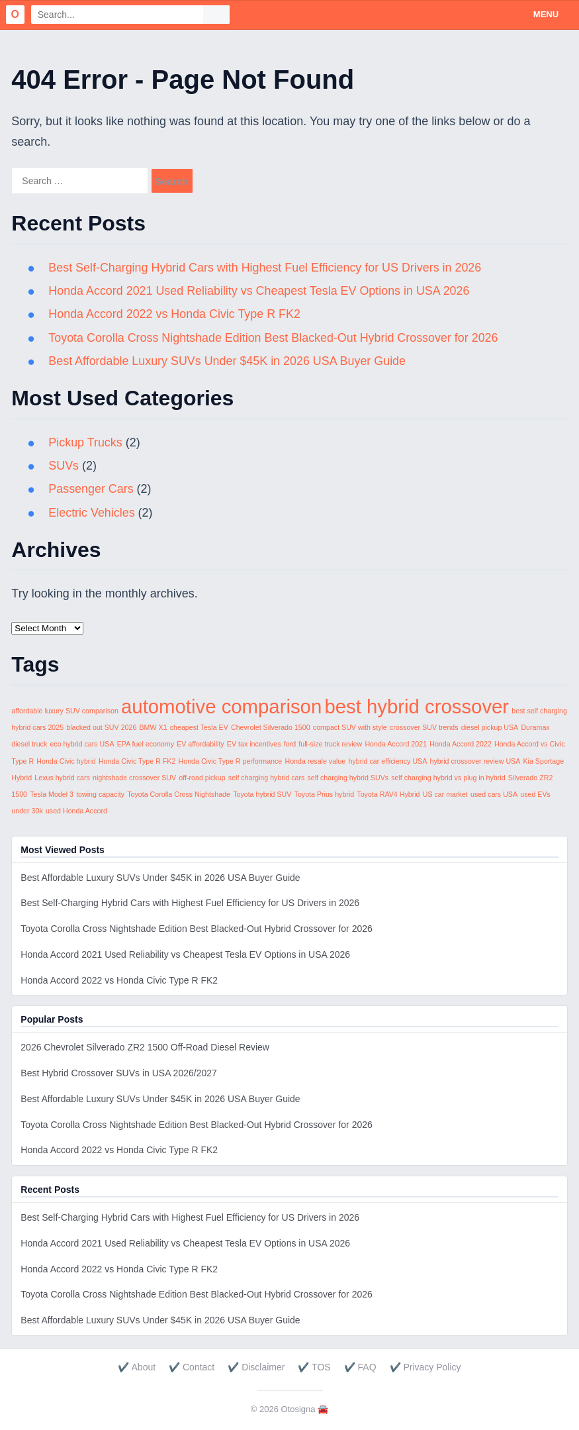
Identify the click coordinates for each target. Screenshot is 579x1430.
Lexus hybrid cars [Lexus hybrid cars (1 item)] (62, 778)
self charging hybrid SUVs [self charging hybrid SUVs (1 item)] (347, 778)
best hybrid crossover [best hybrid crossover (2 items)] (416, 706)
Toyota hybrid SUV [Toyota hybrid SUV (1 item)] (262, 794)
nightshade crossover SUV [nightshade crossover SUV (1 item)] (134, 778)
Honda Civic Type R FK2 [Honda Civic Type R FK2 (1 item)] (137, 761)
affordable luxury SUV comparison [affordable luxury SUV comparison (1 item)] (64, 711)
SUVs (63, 465)
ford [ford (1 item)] (290, 744)
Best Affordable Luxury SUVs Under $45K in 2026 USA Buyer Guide (228, 361)
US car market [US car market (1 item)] (445, 794)
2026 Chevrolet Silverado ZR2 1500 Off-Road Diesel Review (145, 1047)
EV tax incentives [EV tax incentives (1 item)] (254, 744)
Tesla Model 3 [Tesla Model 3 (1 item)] (51, 794)
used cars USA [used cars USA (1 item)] (493, 794)
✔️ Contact (191, 1367)
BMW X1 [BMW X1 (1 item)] (153, 727)
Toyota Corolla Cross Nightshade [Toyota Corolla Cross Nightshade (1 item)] (178, 794)
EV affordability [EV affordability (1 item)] (200, 744)
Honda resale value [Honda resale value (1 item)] (315, 761)
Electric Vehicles (91, 512)
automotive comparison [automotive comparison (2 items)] (221, 706)
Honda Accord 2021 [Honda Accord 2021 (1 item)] (396, 744)
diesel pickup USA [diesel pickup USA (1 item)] (489, 727)
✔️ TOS (314, 1367)
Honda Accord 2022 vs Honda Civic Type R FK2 (175, 314)
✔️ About (137, 1367)
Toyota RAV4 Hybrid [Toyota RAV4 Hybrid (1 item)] (388, 794)
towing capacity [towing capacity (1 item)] (100, 794)
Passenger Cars (91, 488)
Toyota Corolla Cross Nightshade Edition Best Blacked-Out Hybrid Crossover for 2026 (274, 337)
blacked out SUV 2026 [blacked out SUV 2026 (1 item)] (101, 727)
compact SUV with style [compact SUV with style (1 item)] (350, 727)
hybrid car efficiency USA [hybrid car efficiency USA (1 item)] (387, 761)
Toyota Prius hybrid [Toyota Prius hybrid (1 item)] (324, 794)
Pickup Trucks (85, 442)
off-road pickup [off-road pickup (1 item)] (202, 778)
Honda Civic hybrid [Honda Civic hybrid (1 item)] (65, 761)
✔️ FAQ (360, 1367)
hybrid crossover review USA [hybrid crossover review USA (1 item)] (475, 761)
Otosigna (298, 1409)
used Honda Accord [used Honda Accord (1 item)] (76, 811)
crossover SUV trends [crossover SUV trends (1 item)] (424, 727)
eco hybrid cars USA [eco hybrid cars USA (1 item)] (82, 744)
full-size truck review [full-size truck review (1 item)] (330, 744)
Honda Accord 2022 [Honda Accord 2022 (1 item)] (460, 744)
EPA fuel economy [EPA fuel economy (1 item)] (145, 744)
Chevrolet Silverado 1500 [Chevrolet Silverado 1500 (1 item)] (270, 727)
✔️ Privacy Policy (425, 1367)
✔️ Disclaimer (256, 1367)
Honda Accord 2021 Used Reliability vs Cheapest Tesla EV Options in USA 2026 (260, 290)
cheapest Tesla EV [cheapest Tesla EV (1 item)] (199, 727)
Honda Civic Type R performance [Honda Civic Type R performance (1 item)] (231, 761)
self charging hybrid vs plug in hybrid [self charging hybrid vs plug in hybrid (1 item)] (448, 778)
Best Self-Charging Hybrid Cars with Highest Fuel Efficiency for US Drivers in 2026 (266, 267)
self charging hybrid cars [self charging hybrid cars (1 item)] (266, 778)
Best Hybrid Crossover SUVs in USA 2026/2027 (118, 1073)
